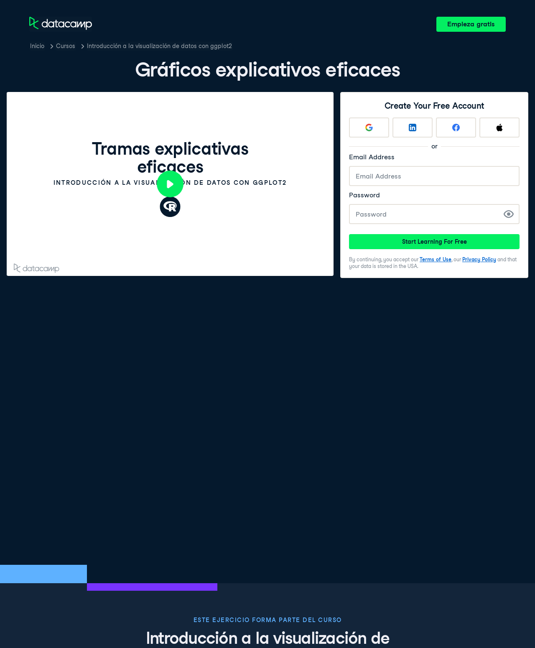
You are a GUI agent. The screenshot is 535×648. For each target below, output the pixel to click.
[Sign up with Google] (369, 127)
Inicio (37, 46)
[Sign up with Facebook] (456, 127)
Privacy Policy (479, 259)
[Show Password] (508, 214)
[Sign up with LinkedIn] (412, 127)
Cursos (65, 46)
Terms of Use (435, 259)
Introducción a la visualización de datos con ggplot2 (159, 46)
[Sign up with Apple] (499, 127)
